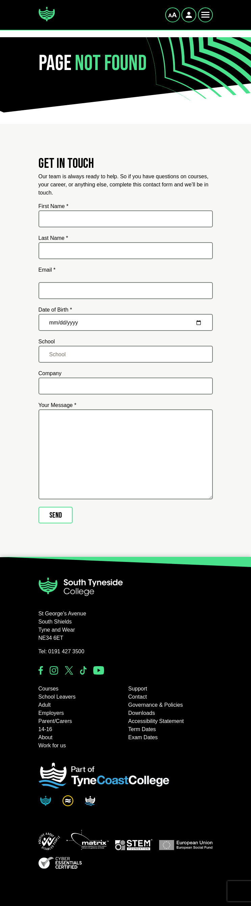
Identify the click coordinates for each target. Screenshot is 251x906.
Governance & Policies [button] (155, 705)
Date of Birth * (55, 310)
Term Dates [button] (142, 729)
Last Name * (53, 238)
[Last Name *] (126, 250)
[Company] (126, 386)
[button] (49, 841)
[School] (126, 354)
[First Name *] (126, 218)
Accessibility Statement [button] (156, 721)
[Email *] (126, 290)
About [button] (46, 737)
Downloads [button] (141, 713)
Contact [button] (137, 697)
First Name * (54, 206)
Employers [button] (51, 713)
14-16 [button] (45, 729)
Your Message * (57, 405)
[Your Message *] (126, 454)
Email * (47, 270)
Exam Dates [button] (143, 737)
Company (50, 373)
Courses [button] (49, 689)
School (47, 341)
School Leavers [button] (57, 697)
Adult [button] (45, 705)
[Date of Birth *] (126, 322)
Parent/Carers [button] (55, 721)
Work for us (52, 745)
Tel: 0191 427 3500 (61, 651)
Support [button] (137, 689)
